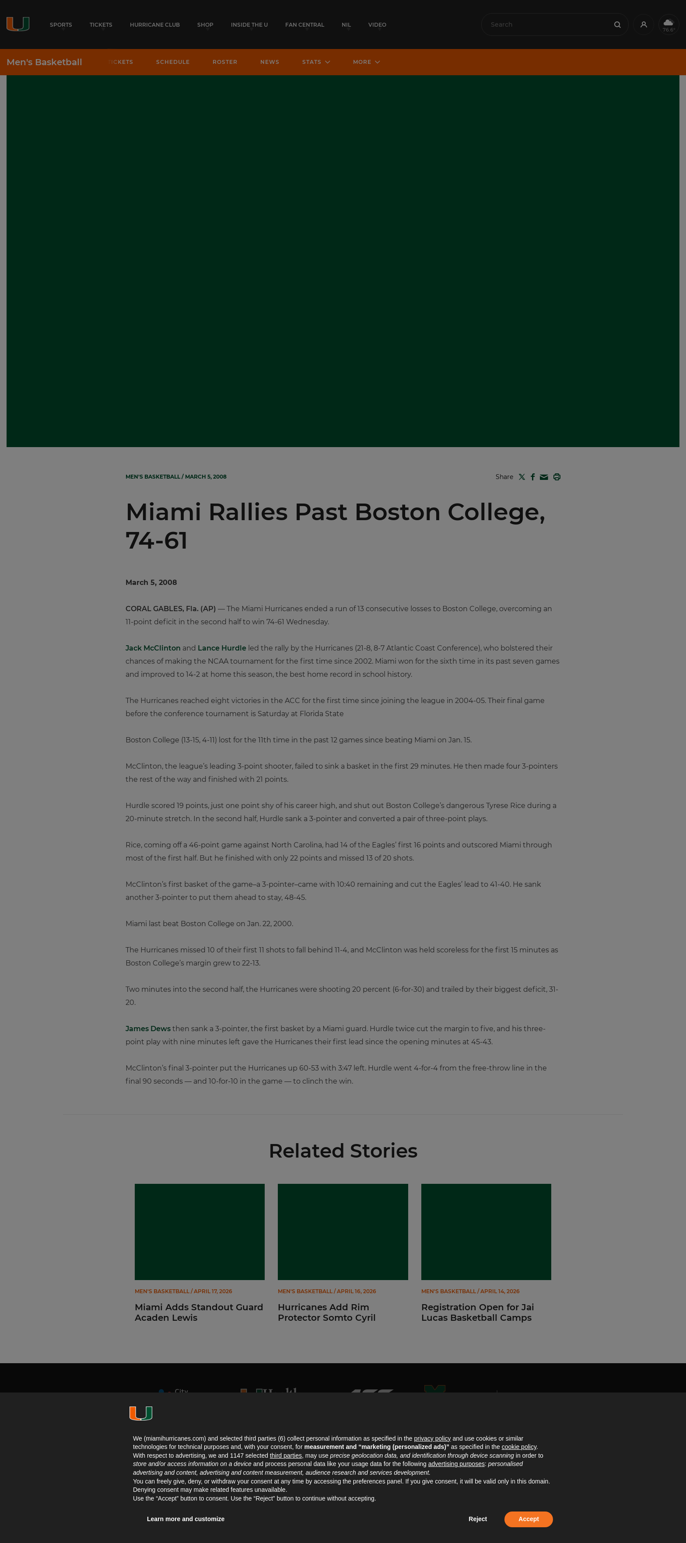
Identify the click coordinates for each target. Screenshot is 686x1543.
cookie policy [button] (519, 1446)
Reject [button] (478, 1518)
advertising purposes (456, 1463)
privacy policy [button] (432, 1438)
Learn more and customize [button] (185, 1518)
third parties (286, 1455)
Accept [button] (528, 1518)
